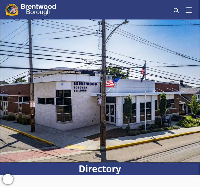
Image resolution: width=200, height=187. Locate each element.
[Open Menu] (189, 10)
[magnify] (176, 10)
